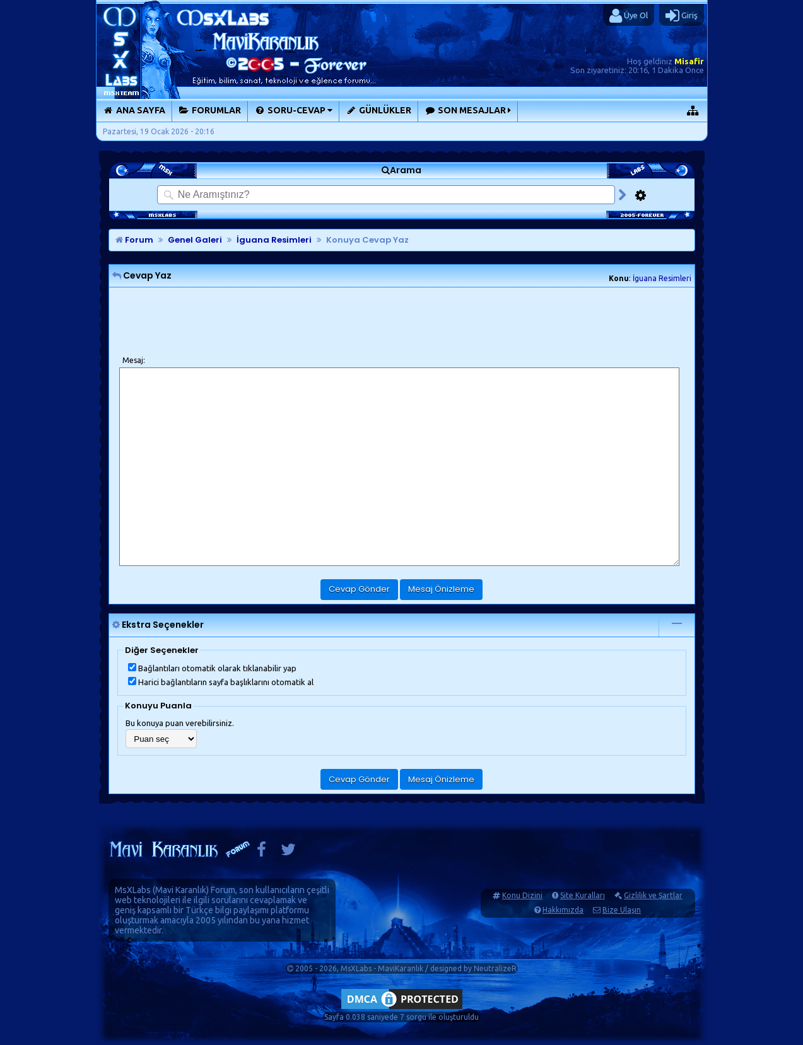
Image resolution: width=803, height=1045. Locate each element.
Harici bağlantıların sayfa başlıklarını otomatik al (221, 682)
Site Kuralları (582, 895)
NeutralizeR (495, 968)
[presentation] (215, 322)
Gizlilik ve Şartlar (653, 895)
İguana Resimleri (662, 278)
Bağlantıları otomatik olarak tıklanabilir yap (212, 668)
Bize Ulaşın (621, 910)
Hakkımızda (562, 910)
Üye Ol (628, 16)
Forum (134, 240)
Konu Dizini (522, 895)
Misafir (689, 61)
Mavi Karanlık (180, 890)
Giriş (681, 16)
